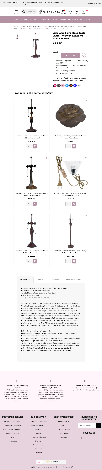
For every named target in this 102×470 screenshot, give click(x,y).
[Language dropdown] (87, 11)
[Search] (29, 11)
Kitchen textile (63, 421)
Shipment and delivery (12, 421)
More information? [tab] (74, 279)
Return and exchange (13, 425)
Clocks (63, 425)
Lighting (36, 19)
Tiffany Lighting (64, 429)
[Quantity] (56, 55)
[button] (70, 11)
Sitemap (38, 441)
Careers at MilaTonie (38, 437)
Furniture (45, 19)
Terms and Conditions (38, 421)
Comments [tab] (54, 279)
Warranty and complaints (12, 429)
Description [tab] (25, 279)
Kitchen (54, 19)
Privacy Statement (38, 425)
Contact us (13, 441)
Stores (38, 433)
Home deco (26, 19)
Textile (63, 19)
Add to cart (70, 55)
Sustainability (38, 445)
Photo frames (63, 433)
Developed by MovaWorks (61, 467)
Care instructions (12, 433)
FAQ (12, 437)
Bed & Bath (73, 19)
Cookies (38, 429)
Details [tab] (40, 279)
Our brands (38, 453)
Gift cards (38, 449)
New (17, 19)
